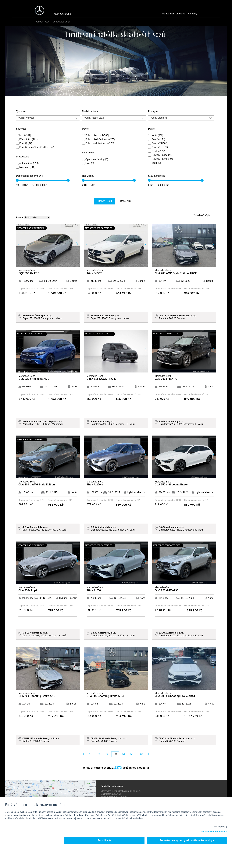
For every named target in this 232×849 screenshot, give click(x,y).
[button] (77, 243)
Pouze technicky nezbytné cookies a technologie (187, 840)
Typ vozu (21, 111)
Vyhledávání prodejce (173, 14)
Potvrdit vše (104, 840)
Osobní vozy (43, 21)
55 (131, 753)
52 (107, 753)
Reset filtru (124, 200)
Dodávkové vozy (62, 21)
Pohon (85, 129)
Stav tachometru (156, 176)
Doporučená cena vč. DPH (30, 176)
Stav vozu (21, 129)
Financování (88, 152)
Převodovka (22, 157)
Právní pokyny (220, 826)
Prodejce (153, 111)
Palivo (151, 129)
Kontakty (192, 14)
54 (123, 753)
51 (99, 753)
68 (141, 753)
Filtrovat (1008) (107, 200)
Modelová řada (90, 111)
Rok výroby (88, 176)
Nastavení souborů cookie (214, 832)
